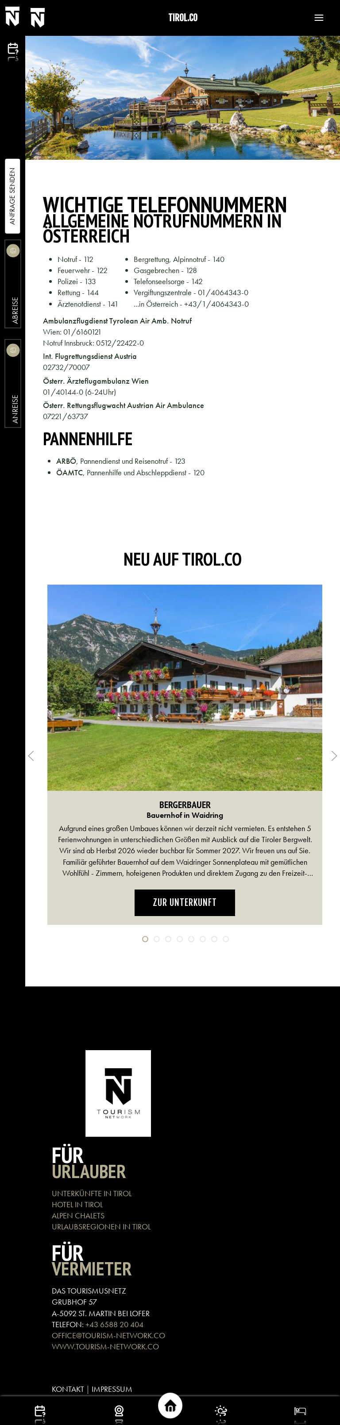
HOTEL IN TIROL (77, 1204)
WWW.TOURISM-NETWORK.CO (105, 1346)
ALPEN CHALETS (78, 1215)
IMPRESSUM (112, 1389)
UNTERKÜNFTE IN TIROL (91, 1193)
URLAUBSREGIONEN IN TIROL (101, 1226)
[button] (315, 17)
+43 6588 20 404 (114, 1324)
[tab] (145, 939)
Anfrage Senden (12, 196)
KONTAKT (68, 1389)
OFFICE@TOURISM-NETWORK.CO (108, 1335)
